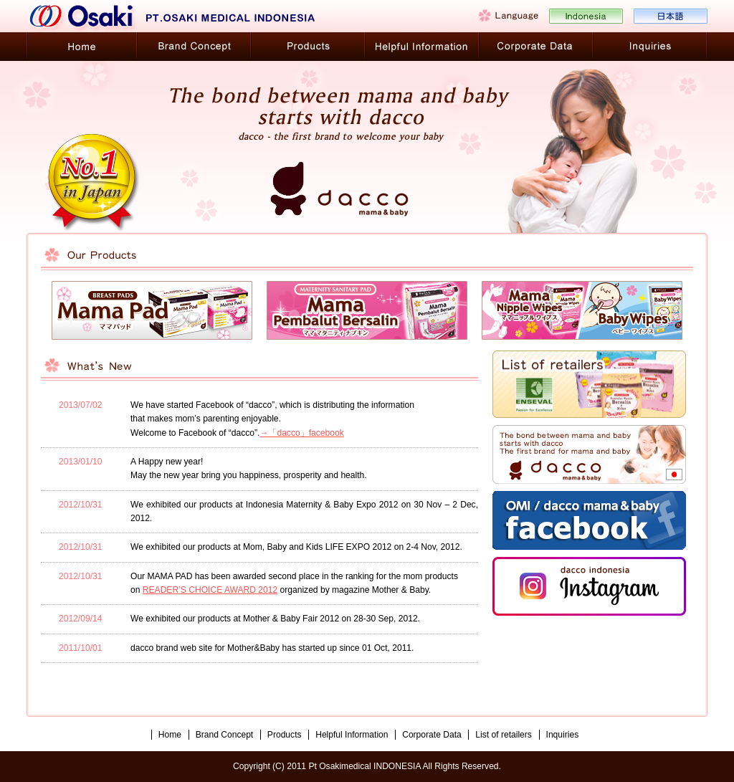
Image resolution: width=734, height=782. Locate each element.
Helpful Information (351, 735)
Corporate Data (432, 735)
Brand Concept (225, 735)
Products (284, 735)
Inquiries (562, 735)
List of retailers (503, 735)
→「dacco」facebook (301, 433)
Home (169, 735)
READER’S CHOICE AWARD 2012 (210, 590)
